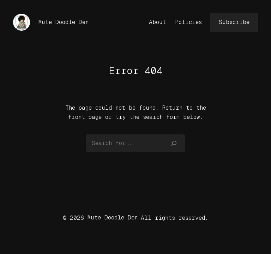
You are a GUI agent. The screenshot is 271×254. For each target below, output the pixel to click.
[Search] (174, 143)
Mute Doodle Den (63, 22)
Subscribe (234, 22)
